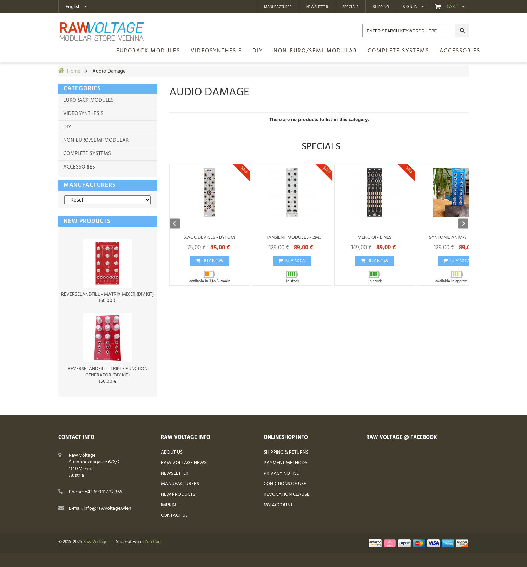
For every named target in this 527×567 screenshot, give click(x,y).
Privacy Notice (281, 473)
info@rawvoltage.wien (107, 509)
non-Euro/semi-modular (96, 140)
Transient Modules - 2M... (292, 237)
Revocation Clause (286, 494)
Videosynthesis (83, 114)
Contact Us (174, 516)
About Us (172, 452)
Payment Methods (285, 463)
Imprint (169, 505)
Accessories (79, 167)
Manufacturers (90, 185)
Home (73, 71)
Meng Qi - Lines (374, 237)
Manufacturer (278, 7)
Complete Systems (87, 154)
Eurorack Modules (88, 100)
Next (460, 224)
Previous (178, 224)
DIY (67, 127)
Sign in (410, 7)
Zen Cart (153, 542)
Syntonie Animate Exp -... (457, 237)
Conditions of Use (285, 484)
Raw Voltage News (183, 463)
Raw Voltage (95, 542)
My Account (278, 505)
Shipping (381, 7)
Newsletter (317, 7)
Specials (350, 7)
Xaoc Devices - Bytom (209, 237)
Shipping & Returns (286, 452)
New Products (178, 494)
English (73, 7)
